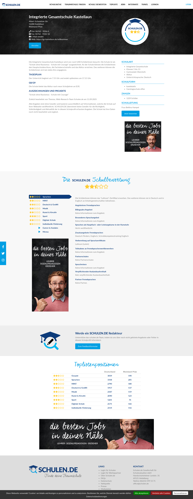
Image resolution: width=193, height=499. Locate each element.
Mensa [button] (39, 231)
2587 (110, 392)
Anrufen (35, 45)
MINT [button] (39, 200)
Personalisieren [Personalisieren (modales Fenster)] (180, 493)
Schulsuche (55, 4)
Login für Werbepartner (111, 473)
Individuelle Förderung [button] (46, 224)
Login (188, 4)
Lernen (154, 4)
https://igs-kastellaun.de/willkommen (52, 39)
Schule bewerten (97, 4)
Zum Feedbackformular (88, 346)
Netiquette (105, 483)
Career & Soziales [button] (44, 228)
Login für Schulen (108, 470)
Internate (133, 4)
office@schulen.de (141, 483)
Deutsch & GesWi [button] (44, 204)
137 (130, 388)
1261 (110, 400)
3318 (110, 380)
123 (130, 396)
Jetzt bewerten (130, 113)
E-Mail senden (37, 36)
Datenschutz (106, 481)
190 (130, 375)
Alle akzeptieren (141, 493)
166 (130, 404)
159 (130, 392)
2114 (110, 408)
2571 (110, 404)
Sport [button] (38, 216)
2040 (110, 396)
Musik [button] (39, 208)
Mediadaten (106, 489)
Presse (103, 486)
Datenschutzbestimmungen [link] (96, 496)
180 (130, 384)
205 (130, 380)
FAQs (103, 478)
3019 (110, 375)
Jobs (123, 4)
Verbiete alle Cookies (161, 493)
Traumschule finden (75, 4)
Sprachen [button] (40, 196)
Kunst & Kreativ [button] (43, 212)
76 (130, 400)
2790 (110, 384)
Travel (144, 4)
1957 (110, 388)
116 (130, 408)
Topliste (113, 4)
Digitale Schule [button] (43, 220)
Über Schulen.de (108, 475)
